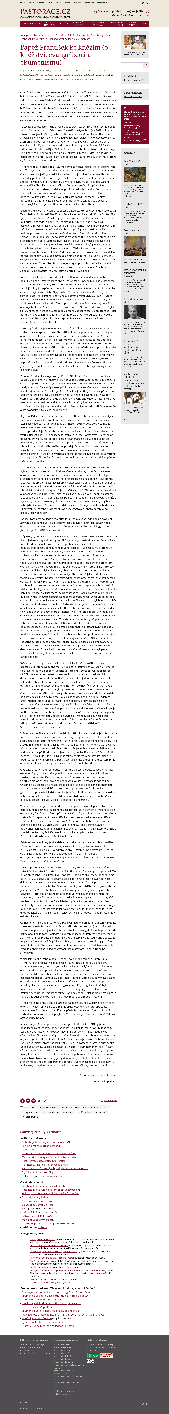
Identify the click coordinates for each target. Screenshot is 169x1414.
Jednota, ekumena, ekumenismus (59, 1112)
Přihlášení (130, 76)
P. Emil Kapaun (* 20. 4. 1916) (134, 300)
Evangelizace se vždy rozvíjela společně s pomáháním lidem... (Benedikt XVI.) (68, 1270)
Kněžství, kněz (85, 1112)
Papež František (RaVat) (96, 1344)
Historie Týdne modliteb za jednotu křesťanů (48, 1326)
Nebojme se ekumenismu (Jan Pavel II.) (44, 1299)
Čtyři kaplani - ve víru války (37, 1172)
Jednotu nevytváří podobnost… (40, 1307)
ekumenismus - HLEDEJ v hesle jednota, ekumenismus (84, 1107)
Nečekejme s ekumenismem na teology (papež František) (56, 1292)
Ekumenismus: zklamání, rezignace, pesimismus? (51, 1310)
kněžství (42, 1227)
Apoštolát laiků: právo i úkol (44, 1261)
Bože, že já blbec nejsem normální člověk (46, 1142)
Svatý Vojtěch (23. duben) (134, 205)
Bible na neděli (133, 92)
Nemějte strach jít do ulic (42, 1239)
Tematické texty (43, 35)
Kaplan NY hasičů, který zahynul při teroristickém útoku (55, 1168)
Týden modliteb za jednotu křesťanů (43, 1322)
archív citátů (142, 15)
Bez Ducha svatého (39, 1267)
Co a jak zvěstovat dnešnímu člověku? (49, 1245)
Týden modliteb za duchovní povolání (135, 272)
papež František (109, 1100)
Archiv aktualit (129, 420)
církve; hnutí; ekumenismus (43, 1107)
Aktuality (129, 152)
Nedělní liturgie (135, 140)
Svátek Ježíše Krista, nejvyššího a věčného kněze (50, 1193)
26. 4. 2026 (128, 96)
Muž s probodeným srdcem (38, 1219)
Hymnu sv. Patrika (67, 1391)
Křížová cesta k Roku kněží (37, 1216)
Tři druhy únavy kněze (35, 1197)
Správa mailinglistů (135, 80)
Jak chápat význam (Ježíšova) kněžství (44, 1186)
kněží (59, 1176)
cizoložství (100, 1112)
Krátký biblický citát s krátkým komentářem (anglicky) (102, 1347)
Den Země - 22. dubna (132, 162)
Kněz (24, 1208)
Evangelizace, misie (31, 1112)
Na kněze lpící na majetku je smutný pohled (48, 1223)
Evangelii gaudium (30, 1116)
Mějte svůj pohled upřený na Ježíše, (121, 11)
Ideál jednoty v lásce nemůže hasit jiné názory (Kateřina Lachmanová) (63, 1314)
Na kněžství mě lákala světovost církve (45, 1164)
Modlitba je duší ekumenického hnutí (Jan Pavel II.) (51, 1303)
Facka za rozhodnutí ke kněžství (41, 1145)
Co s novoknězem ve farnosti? (39, 1201)
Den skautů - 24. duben (133, 232)
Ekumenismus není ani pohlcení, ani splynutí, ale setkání (55, 1295)
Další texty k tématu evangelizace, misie (50, 1282)
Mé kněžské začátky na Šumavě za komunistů (49, 1157)
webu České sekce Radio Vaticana (102, 1075)
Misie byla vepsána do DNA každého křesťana (53, 1257)
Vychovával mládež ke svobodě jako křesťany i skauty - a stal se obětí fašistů (135, 381)
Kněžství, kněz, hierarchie (74, 35)
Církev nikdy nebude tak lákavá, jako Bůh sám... (53, 1251)
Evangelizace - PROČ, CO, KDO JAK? (46, 1279)
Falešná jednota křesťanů (37, 1318)
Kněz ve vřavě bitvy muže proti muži (43, 1160)
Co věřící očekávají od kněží (38, 1204)
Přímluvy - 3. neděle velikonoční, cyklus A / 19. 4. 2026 (133, 347)
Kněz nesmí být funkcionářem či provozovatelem (51, 1189)
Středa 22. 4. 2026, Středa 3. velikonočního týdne (135, 116)
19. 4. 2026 (137, 96)
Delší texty (96, 35)
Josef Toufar (29, 1149)
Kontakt (23, 1402)
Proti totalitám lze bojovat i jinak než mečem (49, 1153)
